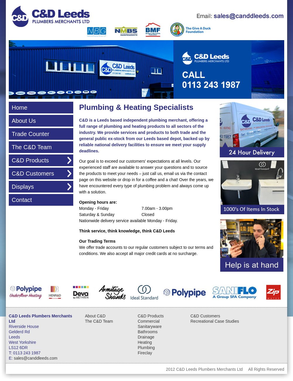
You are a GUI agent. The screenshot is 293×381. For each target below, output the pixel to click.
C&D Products (30, 160)
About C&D (95, 316)
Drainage (146, 337)
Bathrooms (148, 331)
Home (19, 107)
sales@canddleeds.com (35, 358)
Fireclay (145, 353)
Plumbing (146, 347)
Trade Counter (30, 134)
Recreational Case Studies (214, 321)
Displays (23, 186)
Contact (22, 200)
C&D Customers (33, 173)
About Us (24, 121)
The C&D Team (32, 147)
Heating (145, 342)
